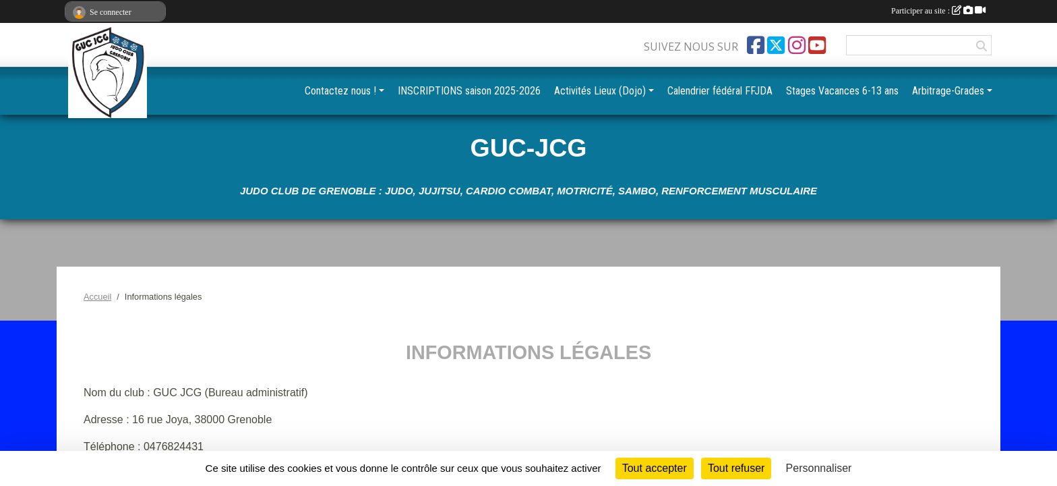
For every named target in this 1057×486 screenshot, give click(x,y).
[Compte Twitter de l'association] (776, 45)
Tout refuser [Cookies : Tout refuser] (736, 468)
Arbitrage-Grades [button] (948, 90)
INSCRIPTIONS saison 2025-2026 (469, 90)
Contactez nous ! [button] (340, 90)
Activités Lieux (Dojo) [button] (600, 90)
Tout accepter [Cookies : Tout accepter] (654, 468)
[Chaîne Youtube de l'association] (817, 45)
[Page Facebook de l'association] (755, 45)
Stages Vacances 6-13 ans (842, 90)
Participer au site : (938, 11)
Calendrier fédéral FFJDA (720, 90)
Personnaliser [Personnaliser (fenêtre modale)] (819, 468)
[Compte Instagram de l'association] (797, 45)
